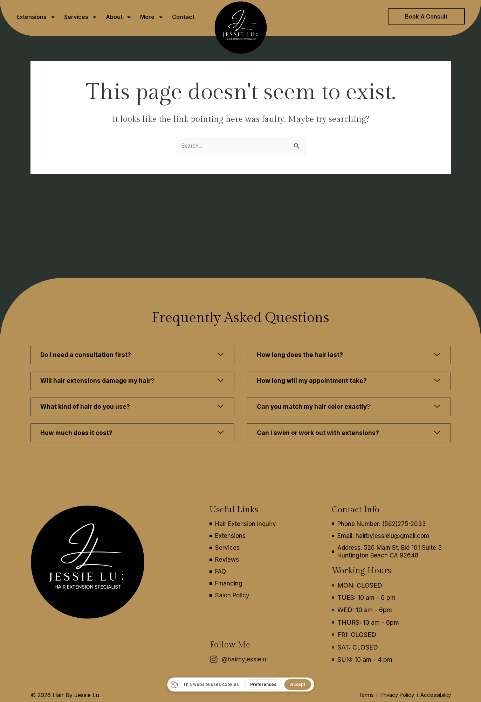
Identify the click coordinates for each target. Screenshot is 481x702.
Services (80, 17)
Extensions (36, 17)
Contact (183, 16)
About (119, 17)
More (152, 17)
